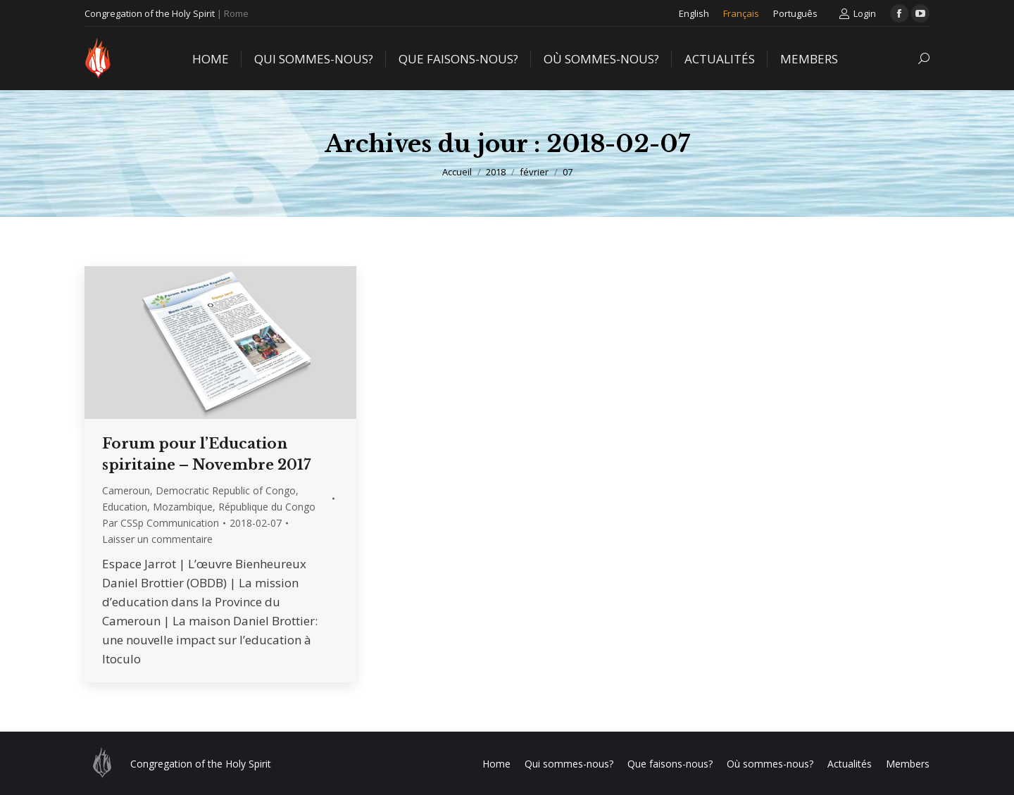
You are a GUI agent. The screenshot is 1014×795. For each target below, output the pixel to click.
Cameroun (126, 490)
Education (124, 506)
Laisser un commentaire (157, 539)
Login (857, 13)
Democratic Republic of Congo (226, 490)
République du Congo (266, 506)
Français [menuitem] (741, 13)
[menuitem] (694, 13)
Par (160, 523)
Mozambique (183, 506)
